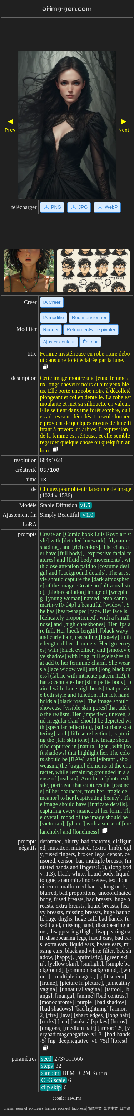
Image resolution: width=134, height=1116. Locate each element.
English (9, 1108)
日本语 (125, 1108)
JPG (79, 207)
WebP (107, 207)
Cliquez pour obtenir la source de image (85, 489)
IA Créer (52, 302)
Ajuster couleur (59, 341)
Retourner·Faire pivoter (90, 329)
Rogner (51, 329)
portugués (36, 1108)
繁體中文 (111, 1108)
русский (64, 1108)
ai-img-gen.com (67, 9)
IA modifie (53, 317)
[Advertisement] (67, 35)
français (50, 1108)
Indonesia (79, 1108)
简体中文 (95, 1108)
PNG (52, 207)
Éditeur (90, 341)
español (21, 1108)
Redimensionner (89, 317)
